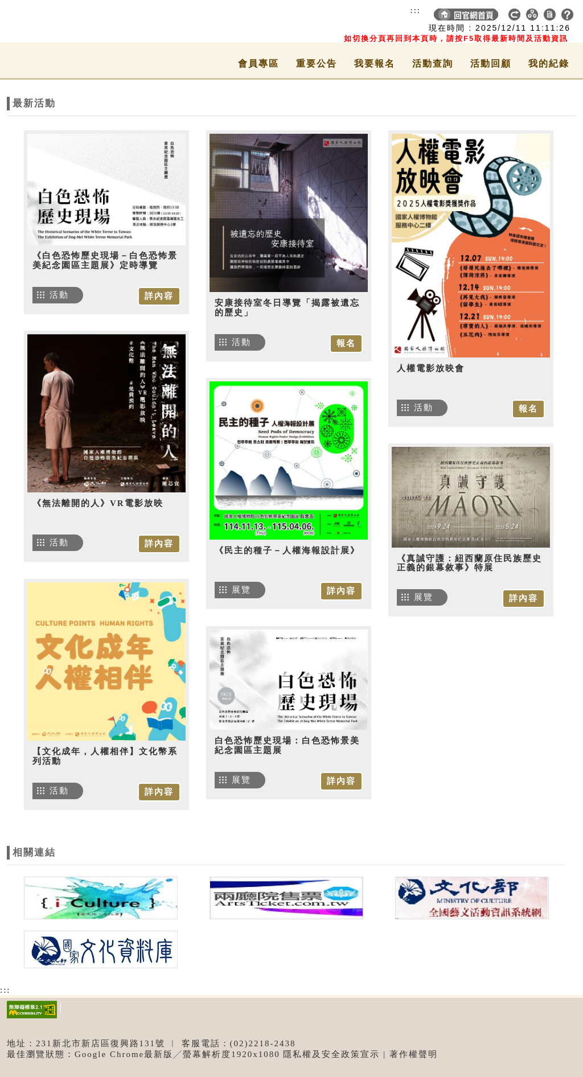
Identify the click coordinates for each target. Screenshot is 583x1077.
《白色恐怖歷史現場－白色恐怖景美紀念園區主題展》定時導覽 (105, 260)
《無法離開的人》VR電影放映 (97, 503)
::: (415, 10)
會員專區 (258, 63)
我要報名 (374, 63)
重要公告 (316, 63)
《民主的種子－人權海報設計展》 (287, 550)
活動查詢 (432, 63)
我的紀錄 (548, 63)
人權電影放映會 (431, 368)
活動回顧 (490, 63)
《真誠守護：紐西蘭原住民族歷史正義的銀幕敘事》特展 (469, 563)
